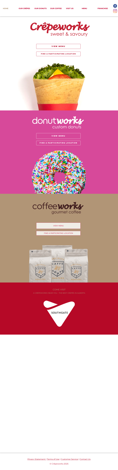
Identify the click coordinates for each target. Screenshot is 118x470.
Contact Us (85, 459)
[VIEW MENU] (58, 46)
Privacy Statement (36, 459)
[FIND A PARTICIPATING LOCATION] (58, 54)
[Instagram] (115, 11)
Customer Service (69, 459)
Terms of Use (53, 459)
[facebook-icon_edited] (115, 6)
